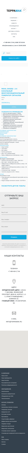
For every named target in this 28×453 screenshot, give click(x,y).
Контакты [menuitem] (14, 34)
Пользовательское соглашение (9, 382)
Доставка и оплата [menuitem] (14, 31)
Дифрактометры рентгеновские (9, 421)
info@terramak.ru (7, 45)
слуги (6, 375)
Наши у (3, 375)
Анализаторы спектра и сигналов (9, 407)
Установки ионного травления (8, 430)
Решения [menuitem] (13, 20)
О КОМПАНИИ (5, 373)
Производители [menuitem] (14, 26)
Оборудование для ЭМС (7, 396)
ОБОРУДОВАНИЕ (6, 388)
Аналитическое (5, 391)
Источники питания (6, 414)
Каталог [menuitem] (13, 28)
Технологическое (5, 398)
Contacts (3, 444)
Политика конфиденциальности (9, 385)
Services (3, 441)
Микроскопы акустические (7, 426)
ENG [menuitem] (14, 36)
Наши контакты (5, 380)
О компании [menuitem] (13, 17)
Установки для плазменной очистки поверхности (13, 433)
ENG (2, 437)
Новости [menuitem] (14, 23)
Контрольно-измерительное (8, 393)
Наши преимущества (6, 378)
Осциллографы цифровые (7, 419)
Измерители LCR (5, 412)
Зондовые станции (6, 423)
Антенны (3, 404)
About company (5, 439)
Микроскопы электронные (7, 428)
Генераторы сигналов (6, 409)
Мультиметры (4, 416)
